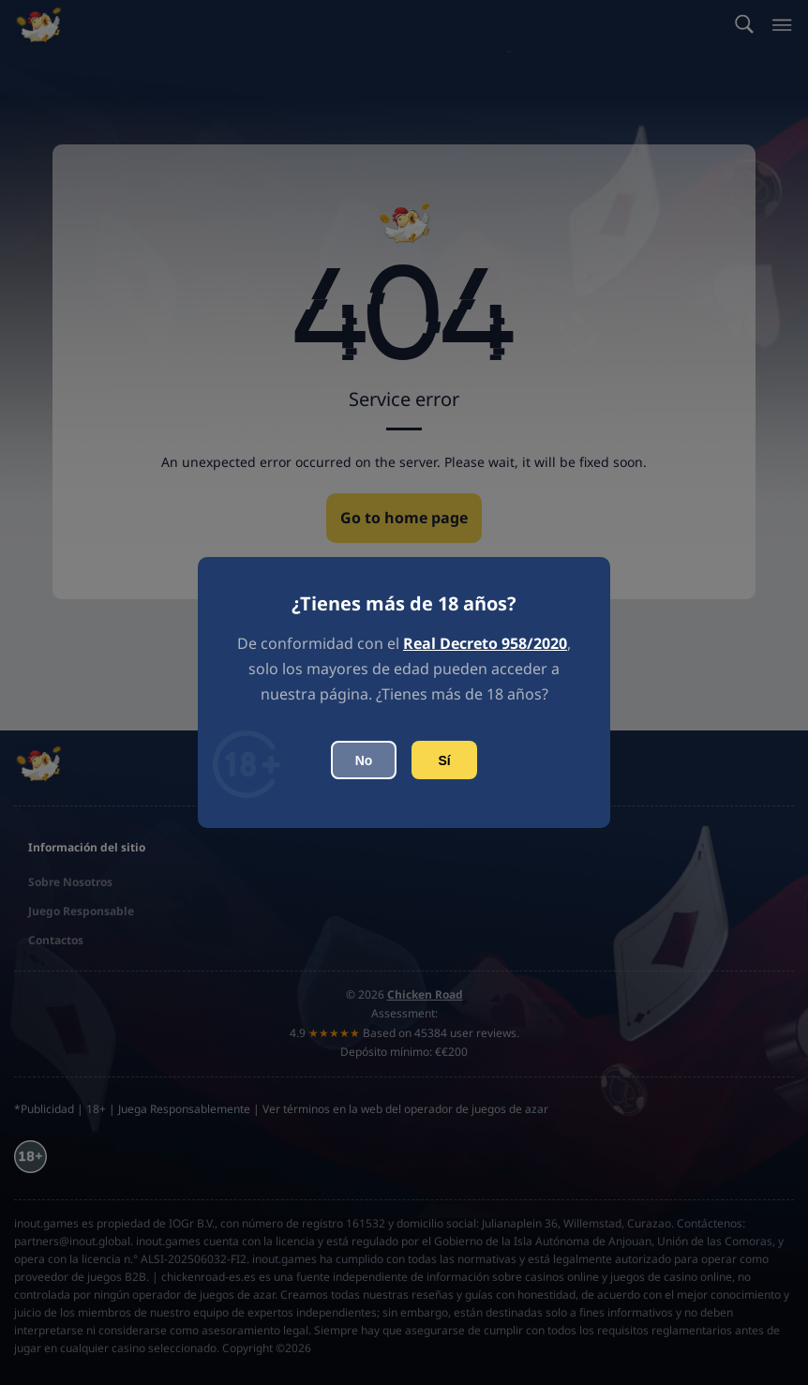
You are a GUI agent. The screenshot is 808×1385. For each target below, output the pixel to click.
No (364, 760)
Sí (444, 760)
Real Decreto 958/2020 (485, 643)
